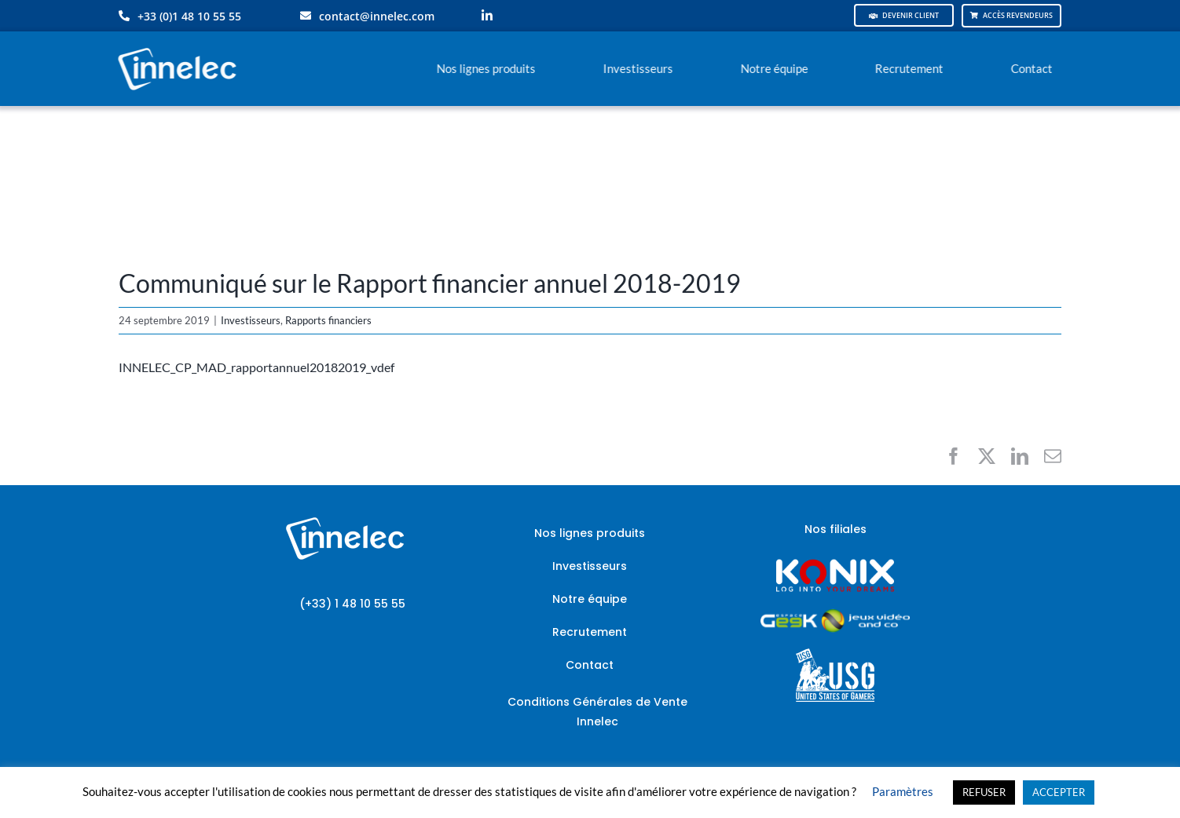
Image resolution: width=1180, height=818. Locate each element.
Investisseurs (250, 320)
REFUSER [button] (984, 792)
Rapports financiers (328, 320)
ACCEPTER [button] (1058, 792)
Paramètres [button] (902, 791)
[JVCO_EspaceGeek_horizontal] (835, 614)
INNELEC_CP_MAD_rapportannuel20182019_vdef (256, 367)
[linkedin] (487, 15)
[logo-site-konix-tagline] (835, 564)
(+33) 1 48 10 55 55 (352, 604)
